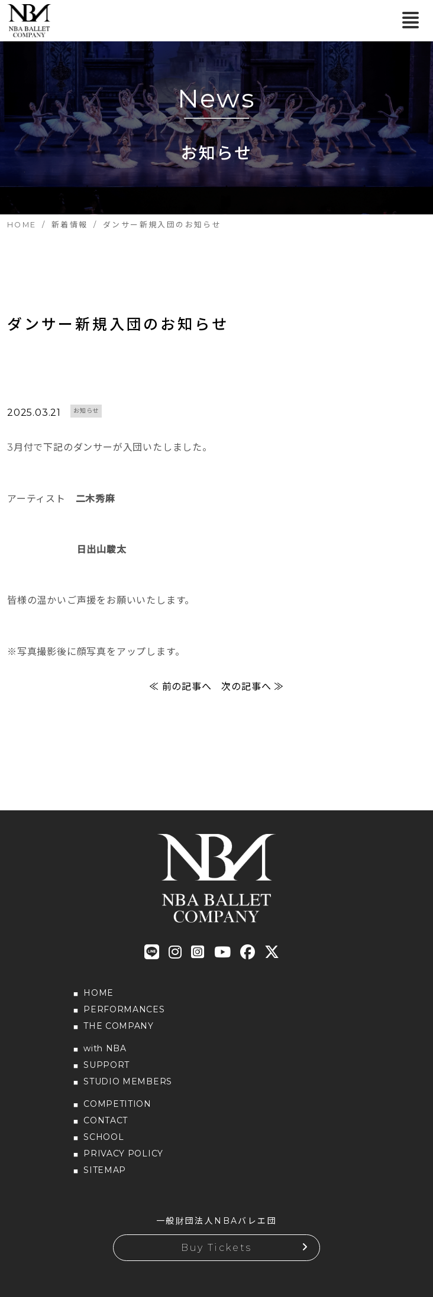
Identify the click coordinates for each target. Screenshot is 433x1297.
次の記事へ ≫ (252, 686)
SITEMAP (104, 1170)
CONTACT (105, 1120)
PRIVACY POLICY (123, 1153)
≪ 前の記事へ (180, 686)
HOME (98, 993)
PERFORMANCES (123, 1009)
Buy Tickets (216, 1247)
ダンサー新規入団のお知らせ (117, 324)
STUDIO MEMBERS (127, 1081)
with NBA (105, 1048)
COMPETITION (117, 1104)
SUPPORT (106, 1065)
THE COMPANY (118, 1026)
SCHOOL (103, 1137)
